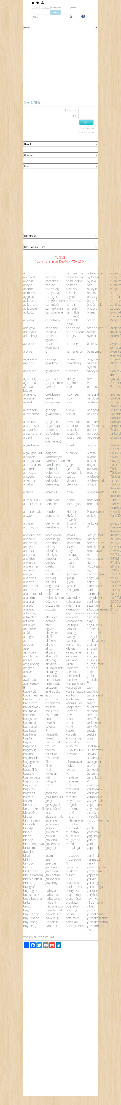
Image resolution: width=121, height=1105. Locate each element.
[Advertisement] (33, 65)
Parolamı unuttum (87, 128)
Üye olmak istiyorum (86, 132)
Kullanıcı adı (70, 110)
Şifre (74, 115)
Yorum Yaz (46, 937)
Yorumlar (29, 937)
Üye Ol (35, 8)
